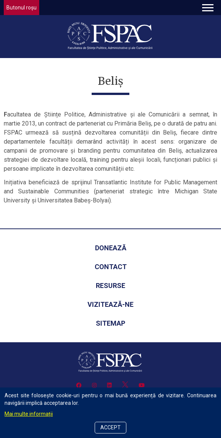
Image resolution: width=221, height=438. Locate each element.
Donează (110, 248)
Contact (111, 267)
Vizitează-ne (110, 304)
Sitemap (110, 323)
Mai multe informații (29, 414)
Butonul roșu (21, 8)
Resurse (110, 285)
